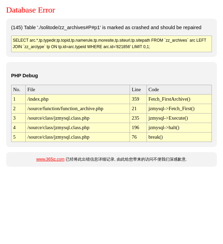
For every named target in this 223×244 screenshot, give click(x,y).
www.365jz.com (50, 159)
